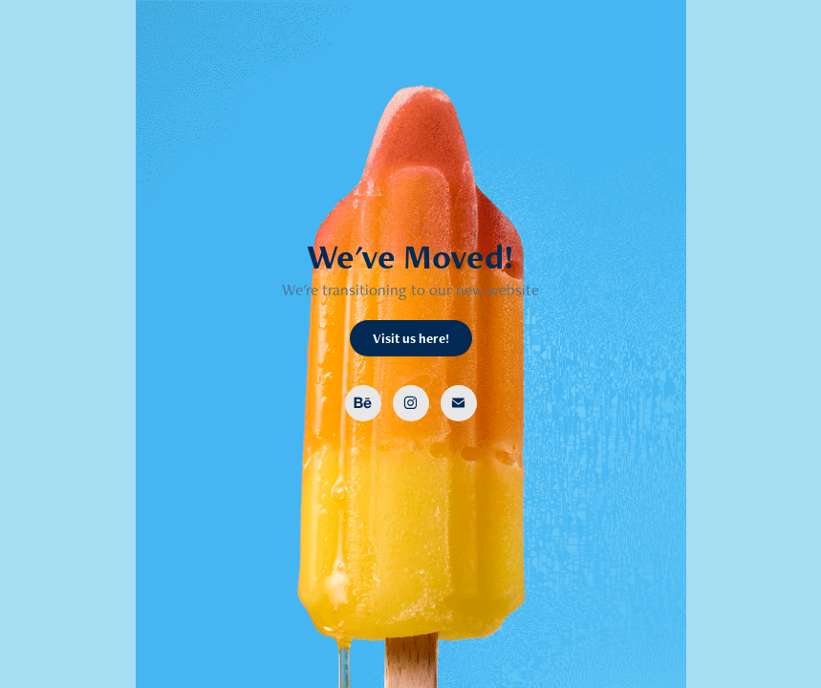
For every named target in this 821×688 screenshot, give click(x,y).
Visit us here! (411, 338)
